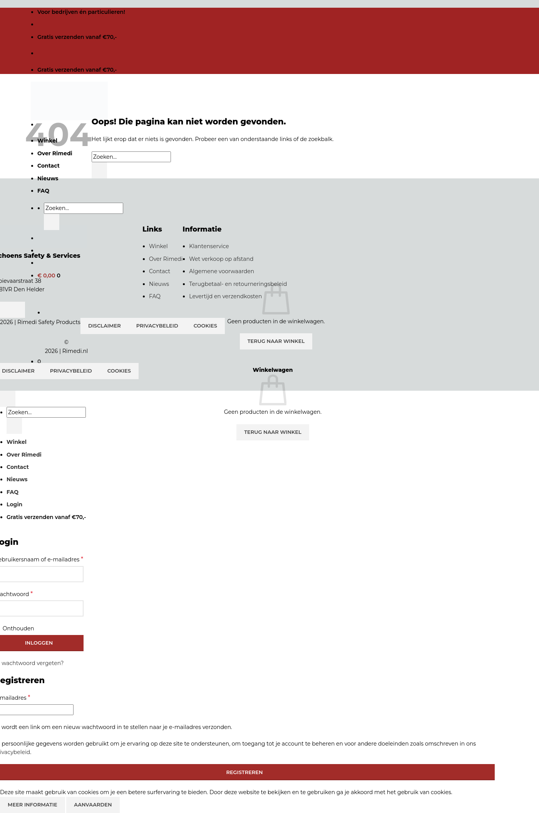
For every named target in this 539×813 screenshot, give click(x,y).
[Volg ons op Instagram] (17, 310)
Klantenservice (209, 246)
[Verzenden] (51, 222)
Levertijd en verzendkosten (225, 296)
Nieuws (159, 284)
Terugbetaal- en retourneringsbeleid (238, 284)
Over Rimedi (165, 258)
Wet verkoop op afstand (221, 258)
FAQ (43, 190)
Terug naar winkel (276, 341)
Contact (159, 271)
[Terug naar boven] (7, 399)
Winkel (158, 246)
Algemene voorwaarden (221, 271)
